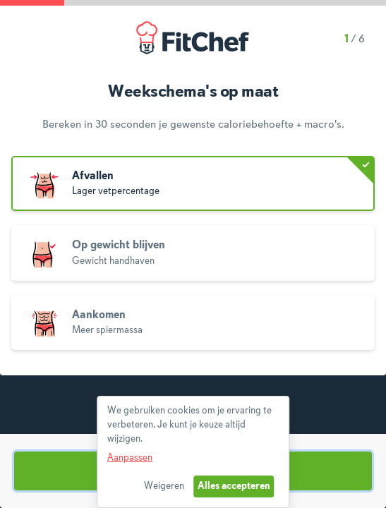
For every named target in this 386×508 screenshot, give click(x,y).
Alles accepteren (234, 486)
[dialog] (193, 452)
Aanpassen (129, 458)
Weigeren (164, 486)
